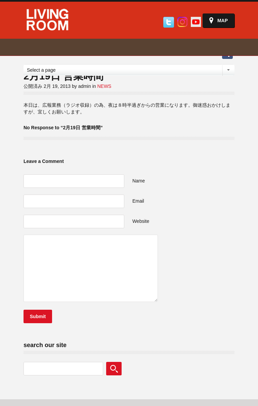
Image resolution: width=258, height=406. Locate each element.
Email (138, 201)
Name (138, 180)
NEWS (104, 86)
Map (222, 20)
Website (140, 221)
